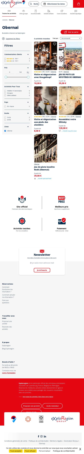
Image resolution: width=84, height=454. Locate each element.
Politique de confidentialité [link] (64, 451)
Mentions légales (56, 441)
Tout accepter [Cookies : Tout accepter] (16, 451)
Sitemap (42, 443)
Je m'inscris (42, 270)
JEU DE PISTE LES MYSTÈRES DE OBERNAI (70, 75)
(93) (43, 117)
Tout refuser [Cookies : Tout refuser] (30, 451)
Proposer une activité (31, 406)
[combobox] (33, 3)
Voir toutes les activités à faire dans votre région (38, 397)
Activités (5, 20)
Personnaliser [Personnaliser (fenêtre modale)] (44, 451)
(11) (68, 117)
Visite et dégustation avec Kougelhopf (45, 75)
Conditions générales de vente (15, 441)
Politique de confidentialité (38, 441)
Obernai (53, 72)
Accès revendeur (52, 406)
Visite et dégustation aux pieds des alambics (45, 122)
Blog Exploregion (8, 349)
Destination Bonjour (71, 441)
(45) (43, 72)
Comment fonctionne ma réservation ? (7, 289)
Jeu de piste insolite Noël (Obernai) (44, 168)
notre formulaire (8, 373)
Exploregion (6, 345)
